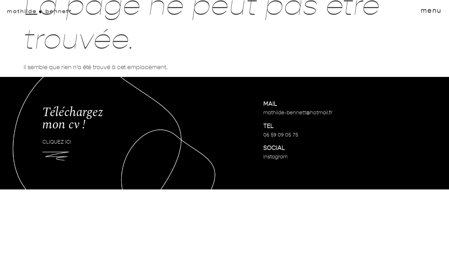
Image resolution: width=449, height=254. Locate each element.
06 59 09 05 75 (280, 135)
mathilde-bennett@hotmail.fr (297, 112)
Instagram (275, 157)
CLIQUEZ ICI (56, 142)
